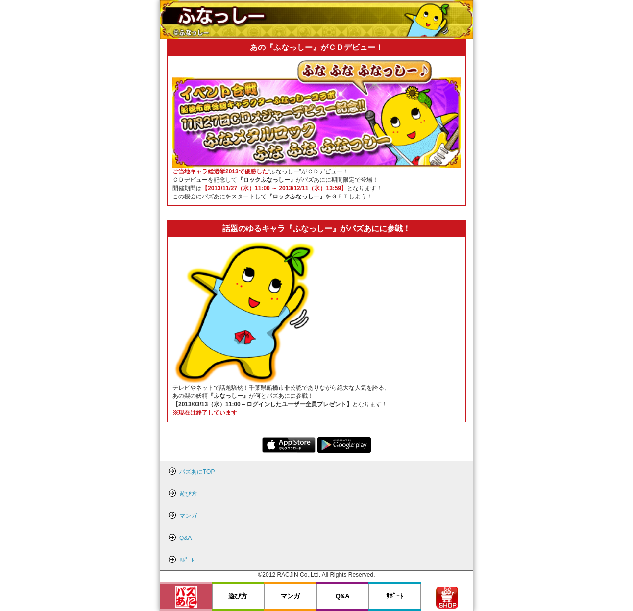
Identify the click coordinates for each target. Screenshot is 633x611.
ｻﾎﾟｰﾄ (394, 596)
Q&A (343, 596)
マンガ (290, 596)
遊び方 (237, 596)
